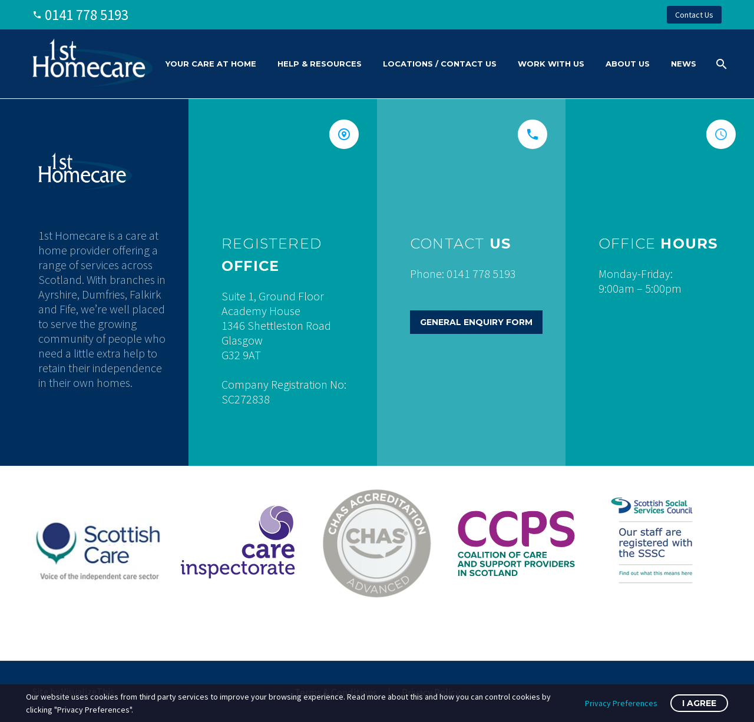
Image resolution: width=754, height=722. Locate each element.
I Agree (699, 703)
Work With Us (551, 63)
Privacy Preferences (621, 703)
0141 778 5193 (86, 14)
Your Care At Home (211, 63)
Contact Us (694, 14)
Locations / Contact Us (440, 63)
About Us (628, 63)
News (683, 63)
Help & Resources (319, 63)
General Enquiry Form (476, 322)
